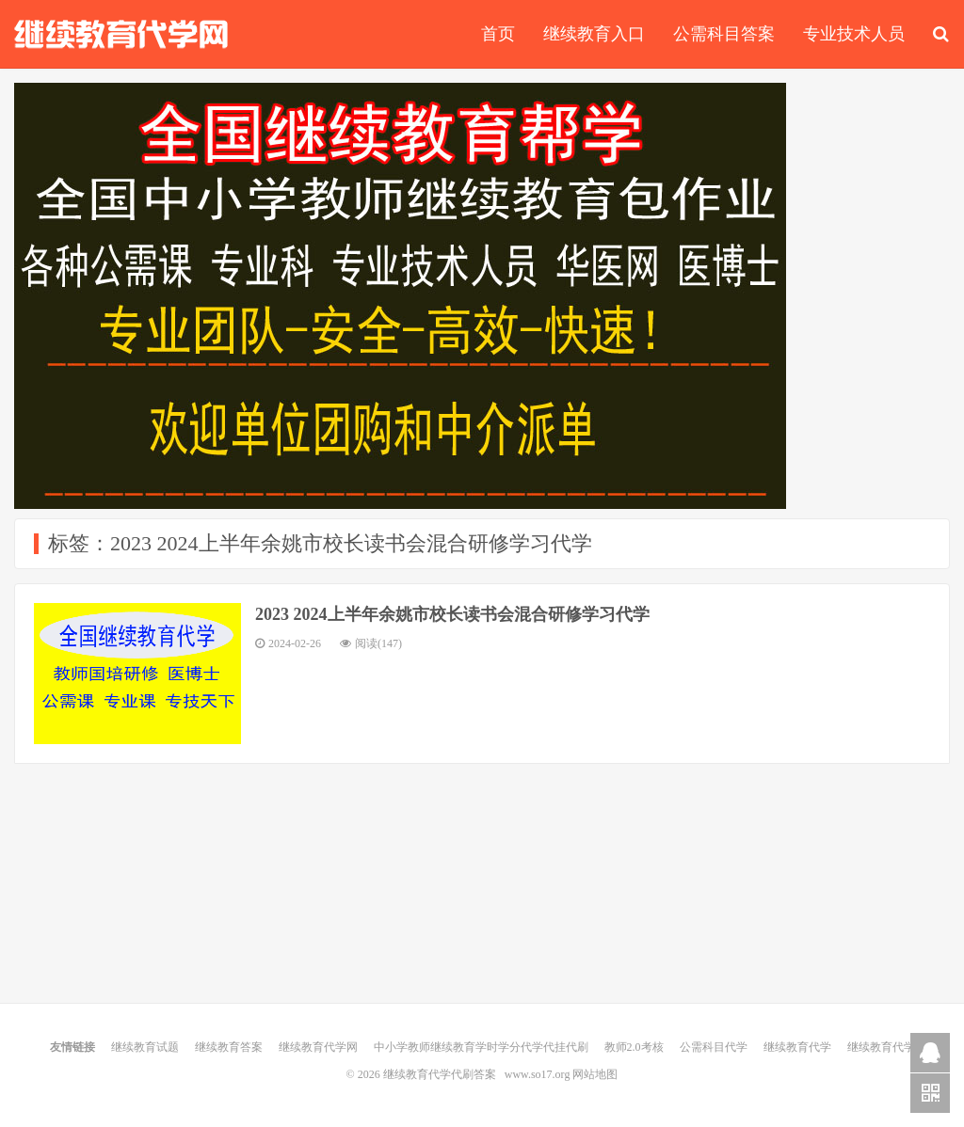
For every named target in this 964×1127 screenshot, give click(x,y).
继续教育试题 (145, 1047)
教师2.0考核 (634, 1047)
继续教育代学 (797, 1047)
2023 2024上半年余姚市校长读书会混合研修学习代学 (452, 614)
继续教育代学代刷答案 (121, 34)
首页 (498, 33)
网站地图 (595, 1074)
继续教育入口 (594, 33)
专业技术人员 (854, 33)
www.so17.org (537, 1074)
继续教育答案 (229, 1047)
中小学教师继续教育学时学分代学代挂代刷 (481, 1047)
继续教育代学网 (318, 1047)
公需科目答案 (724, 33)
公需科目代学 (713, 1047)
